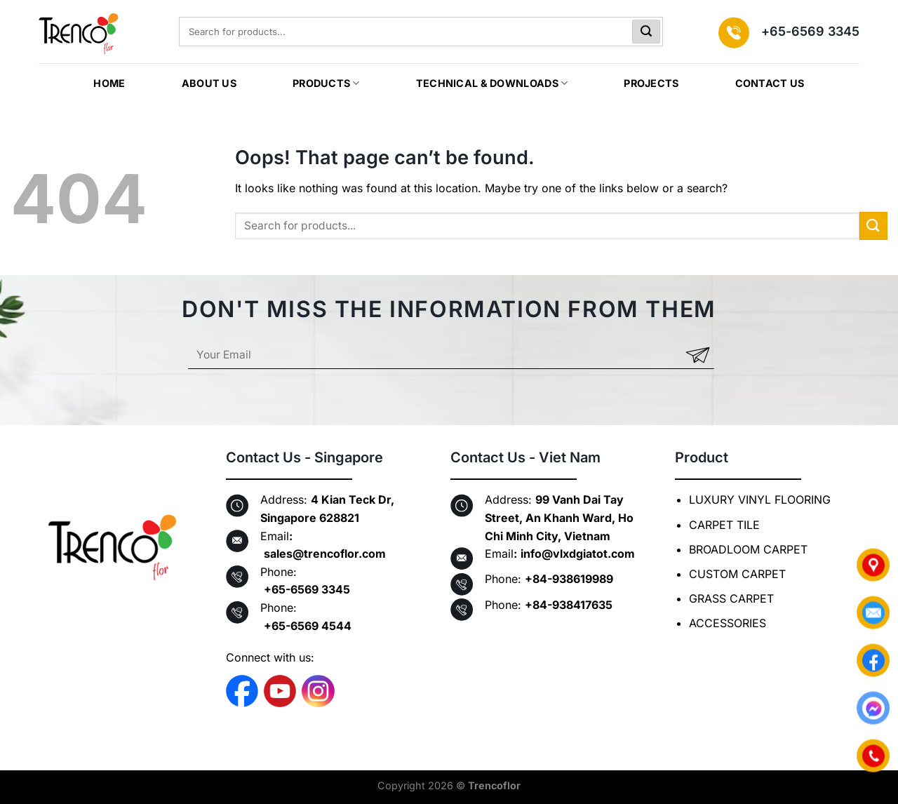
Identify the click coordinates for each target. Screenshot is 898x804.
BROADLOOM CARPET (748, 549)
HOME (109, 83)
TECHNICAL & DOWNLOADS (492, 83)
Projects (651, 83)
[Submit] (646, 31)
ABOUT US (209, 83)
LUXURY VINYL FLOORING (760, 500)
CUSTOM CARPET (737, 574)
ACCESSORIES (727, 623)
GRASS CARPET (731, 598)
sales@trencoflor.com (325, 554)
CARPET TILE (724, 525)
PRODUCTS (326, 83)
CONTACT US (770, 83)
